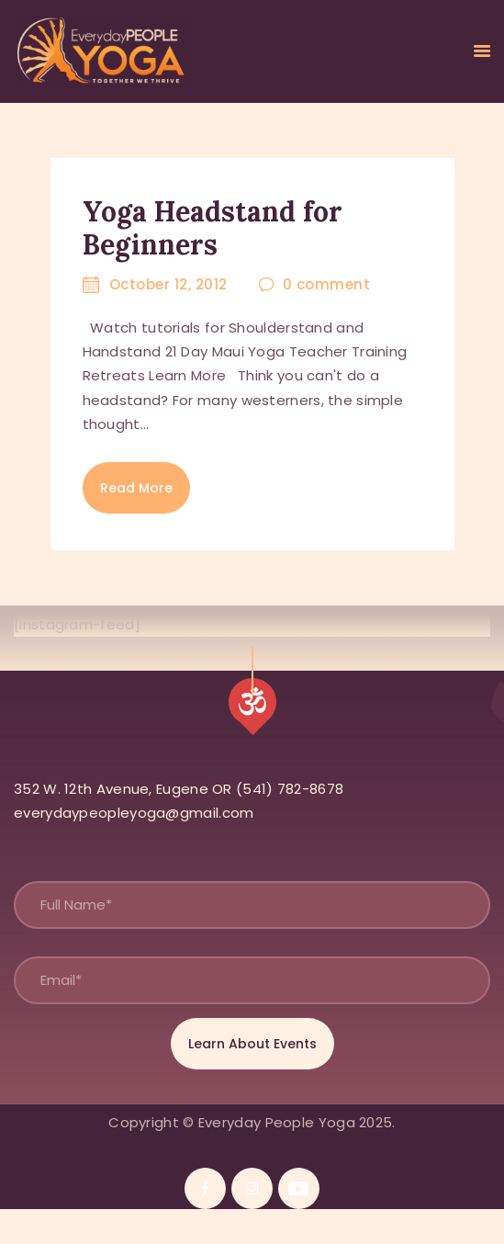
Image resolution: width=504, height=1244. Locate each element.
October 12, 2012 (168, 284)
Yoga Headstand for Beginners (212, 228)
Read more (136, 488)
